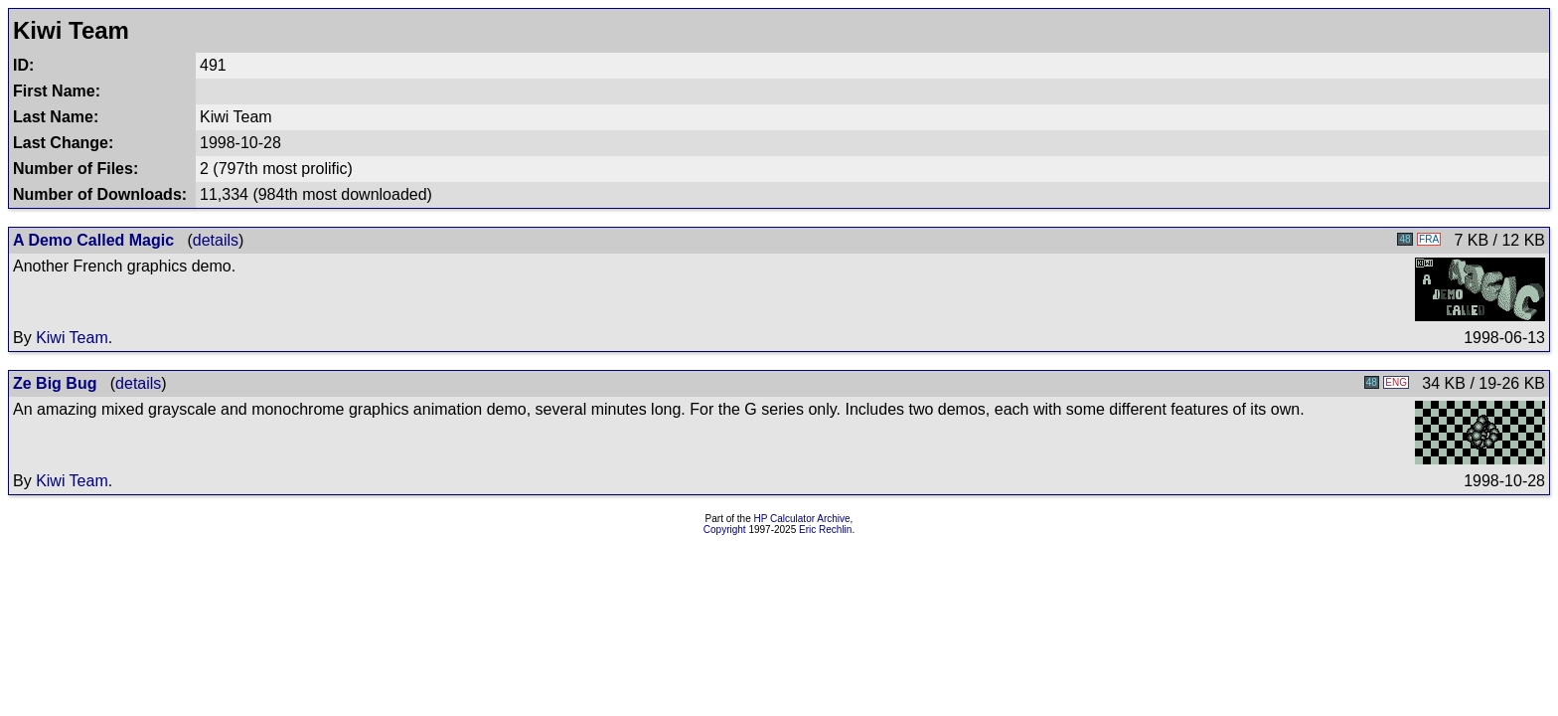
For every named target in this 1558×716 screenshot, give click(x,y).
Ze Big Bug (54, 383)
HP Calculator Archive (802, 518)
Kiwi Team (72, 337)
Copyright (724, 529)
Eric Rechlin (825, 529)
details (215, 240)
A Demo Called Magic (93, 240)
